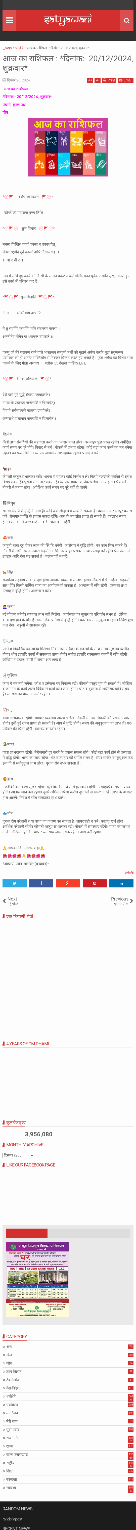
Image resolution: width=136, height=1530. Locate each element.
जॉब (9, 1363)
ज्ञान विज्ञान (13, 1371)
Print (109, 80)
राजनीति (12, 1438)
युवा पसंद (12, 1429)
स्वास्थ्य (11, 1488)
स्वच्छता (11, 1479)
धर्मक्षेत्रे (128, 873)
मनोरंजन (12, 1413)
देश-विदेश (12, 1388)
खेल (9, 1355)
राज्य (9, 1446)
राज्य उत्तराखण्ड (17, 1454)
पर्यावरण (12, 1405)
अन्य (9, 1346)
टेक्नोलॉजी (13, 1380)
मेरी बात (12, 1421)
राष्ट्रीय (10, 1463)
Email (125, 80)
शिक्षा (10, 1471)
